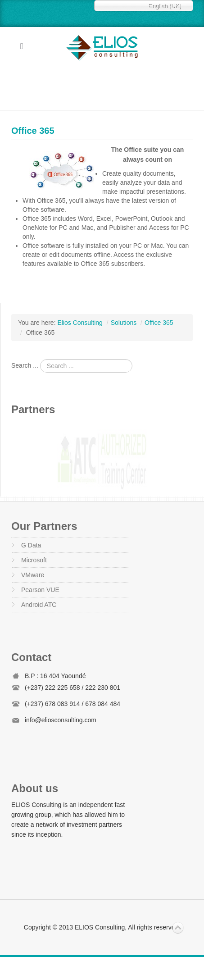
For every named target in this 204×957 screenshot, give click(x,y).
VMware (32, 575)
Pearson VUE (40, 589)
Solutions (124, 322)
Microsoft (34, 560)
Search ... (24, 365)
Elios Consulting (102, 48)
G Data (31, 545)
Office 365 (32, 131)
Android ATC (38, 604)
